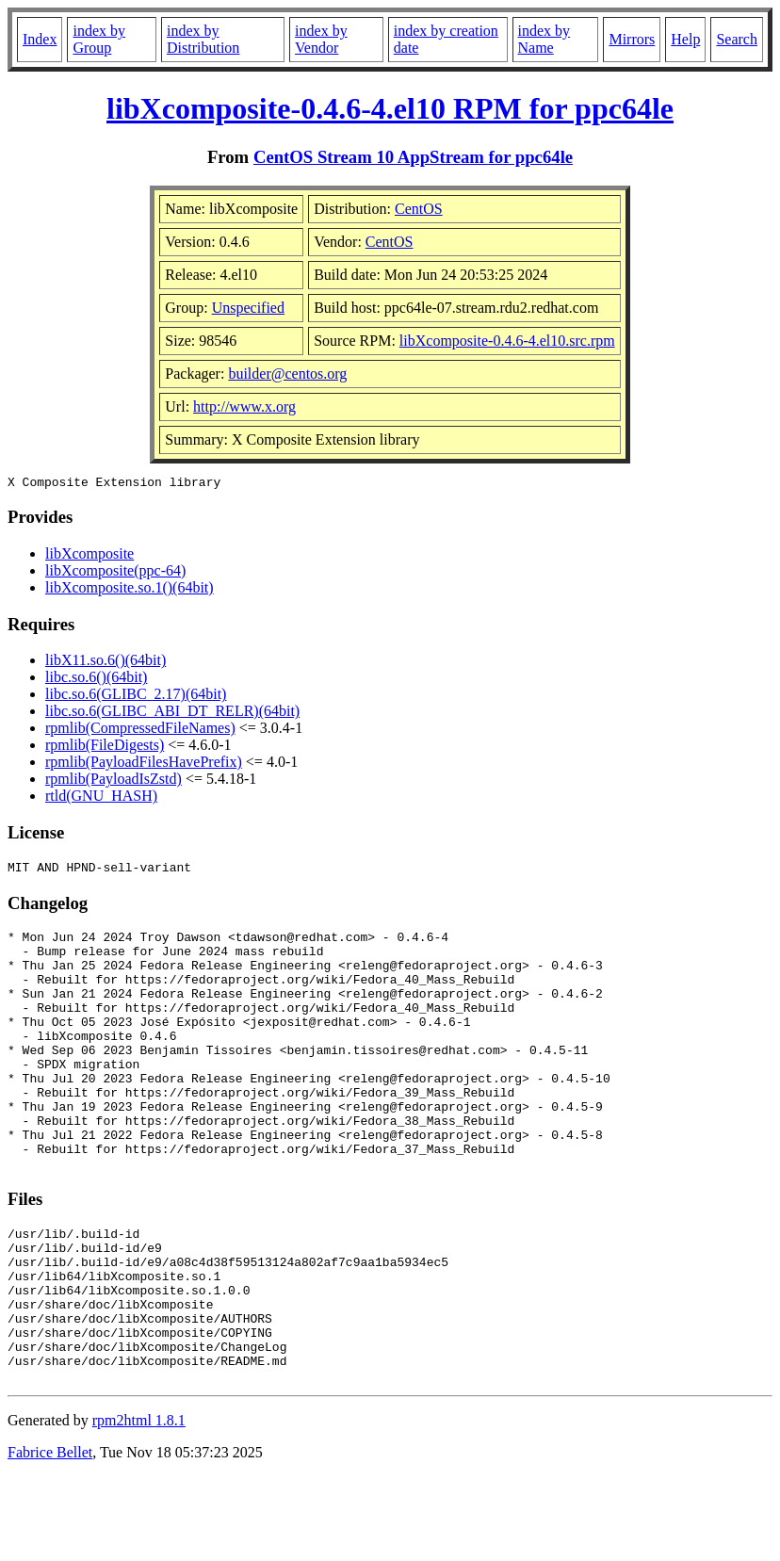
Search (736, 39)
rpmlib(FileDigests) (104, 748)
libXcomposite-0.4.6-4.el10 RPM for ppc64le (390, 108)
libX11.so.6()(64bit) (105, 663)
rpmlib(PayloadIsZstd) (113, 781)
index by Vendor (321, 39)
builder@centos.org (287, 374)
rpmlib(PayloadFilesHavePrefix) (143, 764)
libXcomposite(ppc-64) (115, 573)
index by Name (544, 39)
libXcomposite (89, 556)
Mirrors (632, 39)
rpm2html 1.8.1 (139, 1505)
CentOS (419, 209)
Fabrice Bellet (50, 1537)
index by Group (99, 39)
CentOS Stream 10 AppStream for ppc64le (413, 157)
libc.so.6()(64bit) (96, 680)
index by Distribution (203, 39)
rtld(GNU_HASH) (101, 798)
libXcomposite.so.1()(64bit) (129, 590)
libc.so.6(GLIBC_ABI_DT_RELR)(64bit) (172, 714)
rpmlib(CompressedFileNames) (140, 731)
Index (40, 39)
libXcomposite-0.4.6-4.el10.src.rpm (507, 341)
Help (685, 39)
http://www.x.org (244, 406)
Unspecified (248, 308)
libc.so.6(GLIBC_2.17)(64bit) (135, 697)
